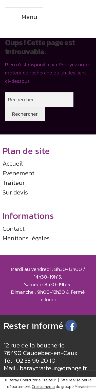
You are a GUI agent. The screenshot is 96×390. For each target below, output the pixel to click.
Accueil (13, 163)
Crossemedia (43, 386)
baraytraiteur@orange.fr (53, 368)
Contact (14, 228)
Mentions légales (26, 238)
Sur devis (15, 192)
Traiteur (14, 182)
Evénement (18, 173)
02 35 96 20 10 (35, 360)
